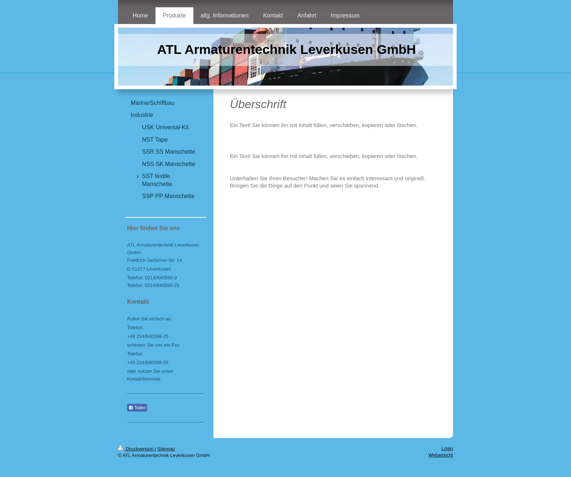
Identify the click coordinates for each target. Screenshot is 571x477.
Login (447, 448)
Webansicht (440, 455)
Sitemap (166, 449)
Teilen (137, 407)
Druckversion (136, 449)
